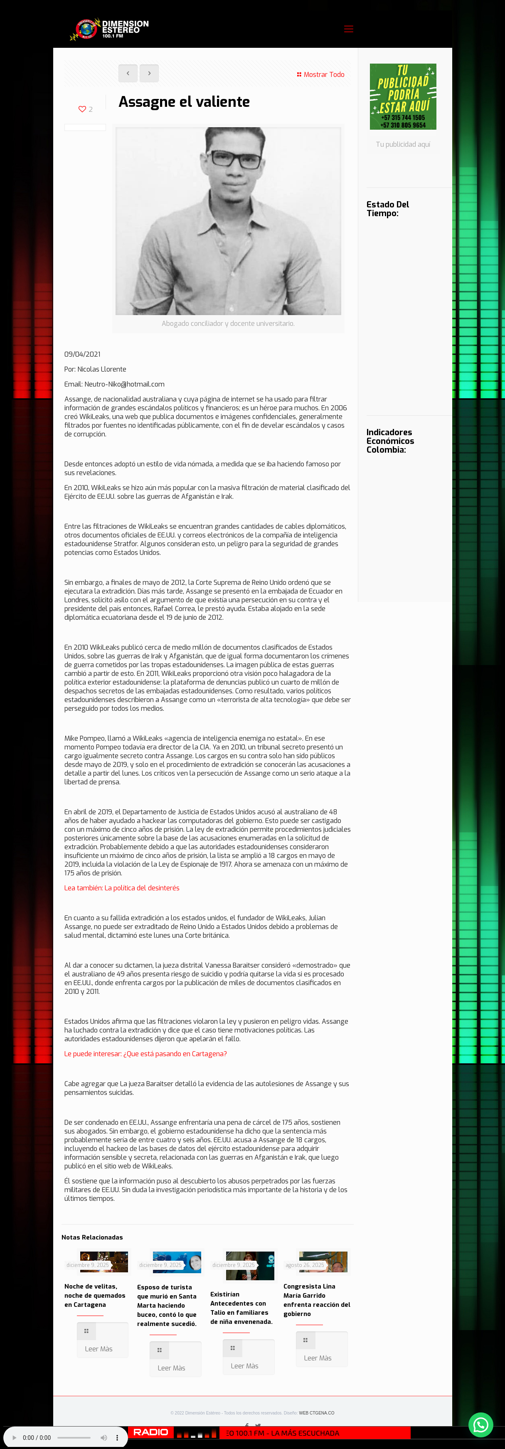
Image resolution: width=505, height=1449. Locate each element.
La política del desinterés (142, 888)
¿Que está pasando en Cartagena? (175, 1054)
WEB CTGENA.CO (316, 1413)
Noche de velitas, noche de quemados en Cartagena (95, 1295)
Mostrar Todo (320, 74)
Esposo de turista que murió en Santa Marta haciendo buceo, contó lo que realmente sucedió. (167, 1305)
